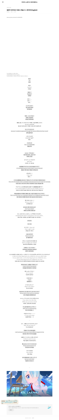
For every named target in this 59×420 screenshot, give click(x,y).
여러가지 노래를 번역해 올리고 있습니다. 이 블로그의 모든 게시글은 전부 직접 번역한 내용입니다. (23, 407)
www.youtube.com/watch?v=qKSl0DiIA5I (14, 17)
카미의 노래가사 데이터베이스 (29, 2)
